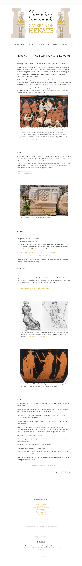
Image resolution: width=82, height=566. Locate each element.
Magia (55, 44)
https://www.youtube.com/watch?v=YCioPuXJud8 (35, 256)
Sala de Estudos (41, 514)
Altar (31, 44)
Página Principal (44, 465)
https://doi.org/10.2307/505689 (36, 336)
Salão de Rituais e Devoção (41, 507)
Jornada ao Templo (19, 44)
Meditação (64, 44)
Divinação (36, 50)
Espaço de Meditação (41, 511)
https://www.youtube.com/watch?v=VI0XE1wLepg (35, 288)
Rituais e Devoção (43, 44)
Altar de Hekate (41, 506)
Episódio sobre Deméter (24, 171)
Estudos (46, 50)
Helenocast (58, 90)
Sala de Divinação (41, 512)
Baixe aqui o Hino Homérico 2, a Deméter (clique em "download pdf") (38, 252)
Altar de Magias (41, 509)
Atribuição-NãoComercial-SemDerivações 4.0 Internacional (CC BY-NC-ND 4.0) (41, 548)
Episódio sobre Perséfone (24, 173)
